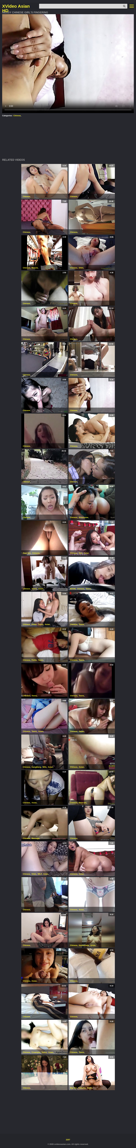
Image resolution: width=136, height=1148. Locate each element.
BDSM (73, 589)
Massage (36, 838)
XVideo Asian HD (16, 6)
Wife (44, 767)
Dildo (81, 268)
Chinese (17, 116)
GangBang (36, 767)
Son (80, 553)
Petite (34, 624)
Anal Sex (27, 553)
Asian (86, 553)
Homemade (84, 945)
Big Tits (73, 1088)
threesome (83, 517)
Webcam (82, 803)
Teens (34, 589)
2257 (68, 1140)
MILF (40, 874)
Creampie (36, 1052)
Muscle (35, 268)
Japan (81, 731)
